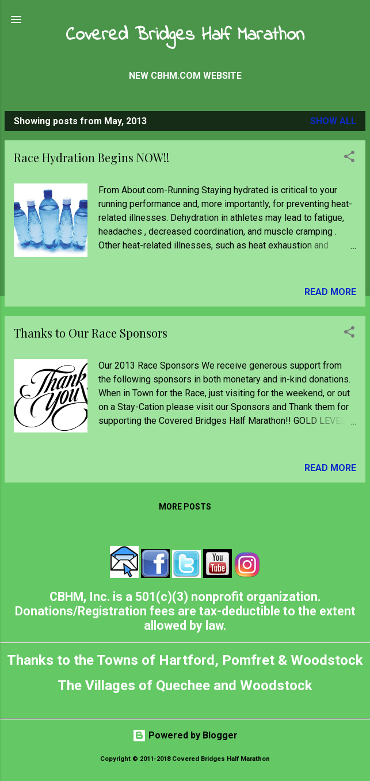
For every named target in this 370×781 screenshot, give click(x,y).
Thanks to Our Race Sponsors (90, 332)
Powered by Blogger (185, 735)
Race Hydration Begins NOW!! (91, 157)
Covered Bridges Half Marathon (185, 35)
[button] (349, 158)
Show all (333, 121)
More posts (185, 506)
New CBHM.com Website (185, 75)
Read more (330, 291)
